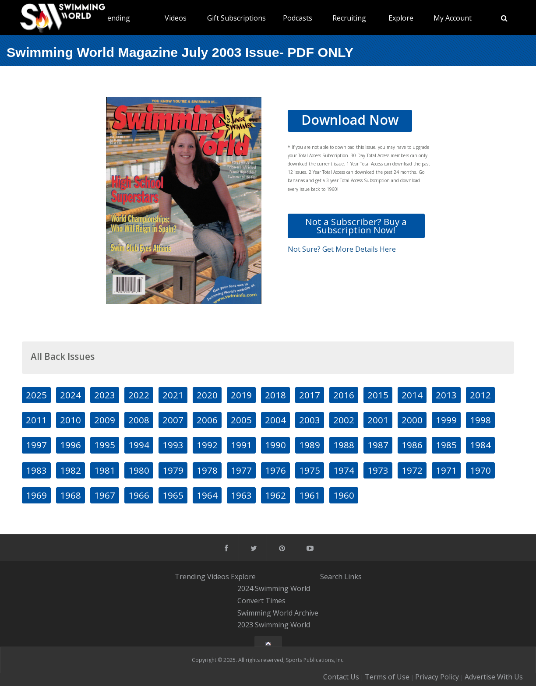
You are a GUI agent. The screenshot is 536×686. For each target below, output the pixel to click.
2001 (377, 420)
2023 (104, 395)
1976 (275, 470)
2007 (172, 420)
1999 (446, 420)
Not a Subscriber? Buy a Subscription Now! (356, 225)
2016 (343, 395)
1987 (377, 445)
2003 (309, 420)
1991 (241, 445)
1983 (36, 470)
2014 (412, 395)
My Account (453, 18)
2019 (241, 395)
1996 (70, 445)
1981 (104, 470)
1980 (138, 470)
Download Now (349, 120)
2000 (412, 420)
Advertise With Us (494, 677)
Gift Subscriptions (236, 18)
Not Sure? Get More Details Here (342, 249)
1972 (412, 470)
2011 (36, 420)
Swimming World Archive (277, 613)
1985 (446, 445)
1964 (207, 495)
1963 (241, 495)
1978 (207, 470)
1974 (343, 470)
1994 (138, 445)
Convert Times (261, 600)
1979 (172, 470)
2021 (172, 395)
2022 (138, 395)
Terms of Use (387, 677)
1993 (172, 445)
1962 (275, 495)
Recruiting (349, 18)
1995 (104, 445)
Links (353, 576)
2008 (138, 420)
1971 (446, 470)
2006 (207, 420)
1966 (138, 495)
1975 (309, 470)
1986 (412, 445)
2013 (446, 395)
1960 (343, 495)
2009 (104, 420)
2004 (275, 420)
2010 (70, 420)
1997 (36, 445)
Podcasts (297, 18)
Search (331, 576)
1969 (36, 495)
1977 (241, 470)
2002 (343, 420)
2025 (36, 395)
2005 (241, 420)
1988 (343, 445)
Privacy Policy (437, 677)
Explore (400, 18)
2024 (70, 395)
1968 (70, 495)
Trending (114, 18)
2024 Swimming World (273, 588)
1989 (309, 445)
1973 (377, 470)
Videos (176, 18)
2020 (207, 395)
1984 (480, 445)
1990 (275, 445)
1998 (480, 420)
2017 (309, 395)
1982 (70, 470)
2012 (480, 395)
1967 (104, 495)
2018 (275, 395)
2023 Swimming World (273, 625)
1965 (172, 495)
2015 (377, 395)
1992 (207, 445)
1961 (309, 495)
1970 (480, 470)
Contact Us (341, 677)
